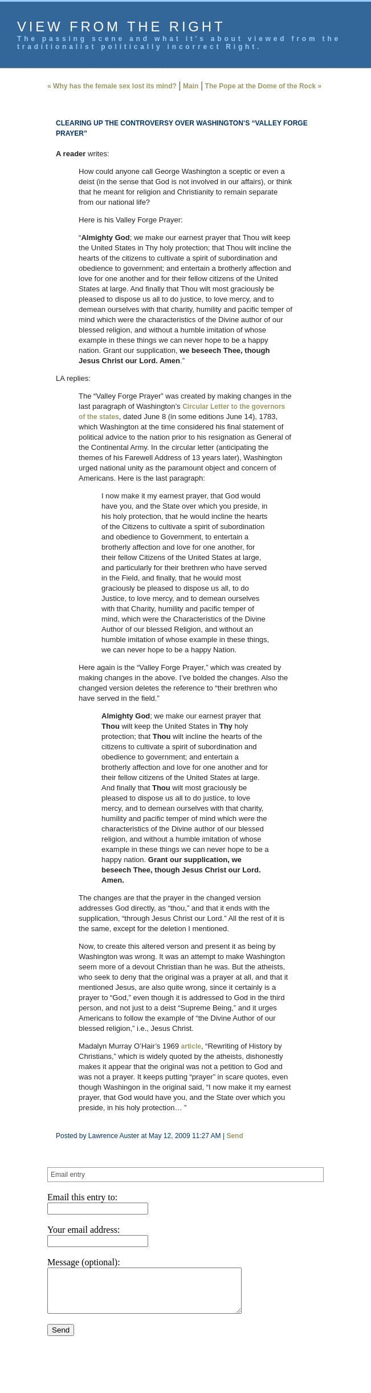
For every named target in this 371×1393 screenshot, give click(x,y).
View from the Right (121, 26)
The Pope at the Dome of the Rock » (263, 86)
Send (234, 1136)
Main (190, 86)
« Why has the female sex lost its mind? (112, 86)
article (191, 1046)
